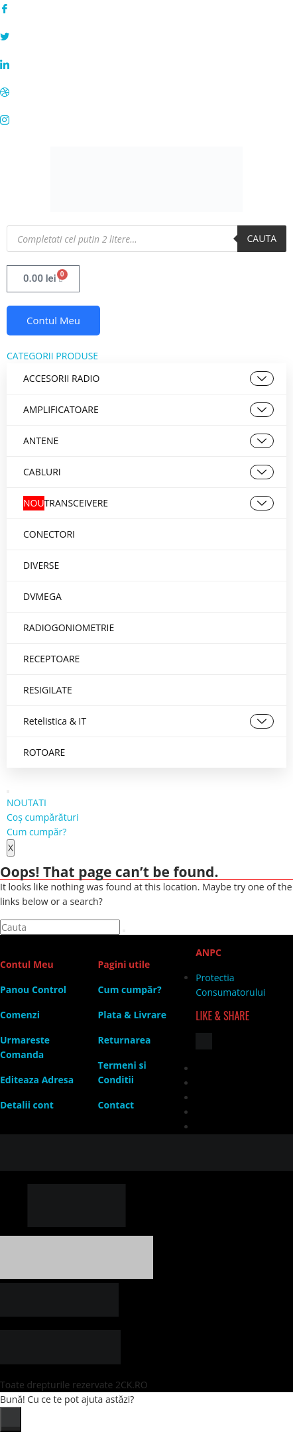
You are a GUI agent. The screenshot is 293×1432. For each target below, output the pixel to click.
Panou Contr (29, 989)
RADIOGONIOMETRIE (68, 627)
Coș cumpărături (42, 817)
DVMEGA (42, 596)
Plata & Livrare (132, 1014)
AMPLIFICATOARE (148, 409)
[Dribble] (146, 91)
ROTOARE (44, 752)
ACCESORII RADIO (148, 378)
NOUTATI (26, 802)
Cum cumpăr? (36, 831)
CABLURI (148, 472)
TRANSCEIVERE (148, 503)
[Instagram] (146, 119)
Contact (116, 1105)
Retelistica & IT (148, 721)
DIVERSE (41, 565)
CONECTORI (49, 534)
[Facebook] (146, 8)
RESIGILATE (47, 690)
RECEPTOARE (51, 658)
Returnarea (124, 1040)
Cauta (261, 238)
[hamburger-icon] (8, 791)
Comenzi (20, 1014)
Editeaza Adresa (37, 1079)
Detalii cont (27, 1105)
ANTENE (148, 441)
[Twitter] (146, 36)
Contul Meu (53, 320)
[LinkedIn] (146, 63)
